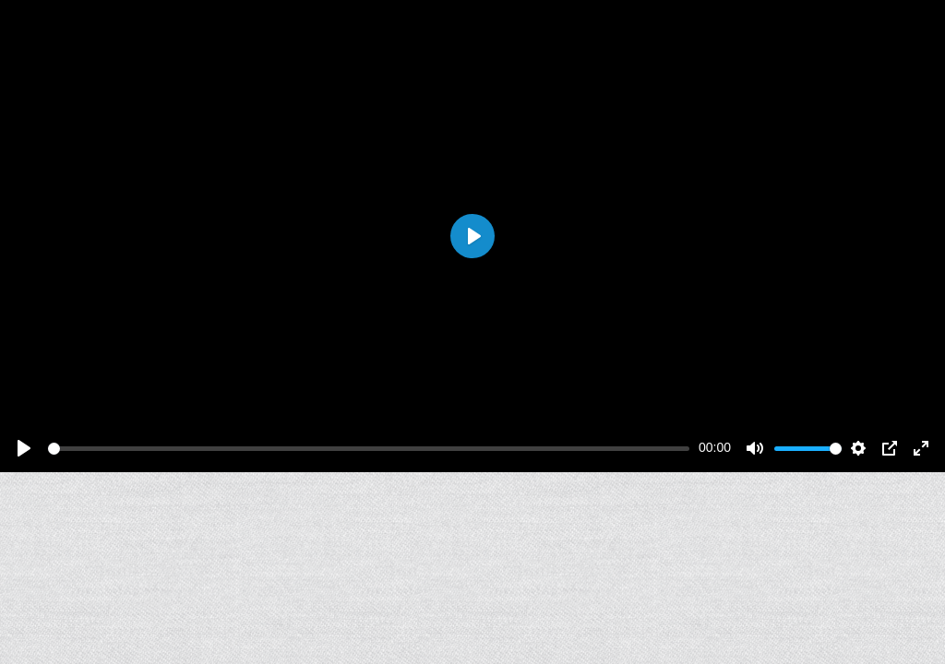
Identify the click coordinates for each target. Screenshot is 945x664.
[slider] (368, 448)
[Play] (24, 448)
